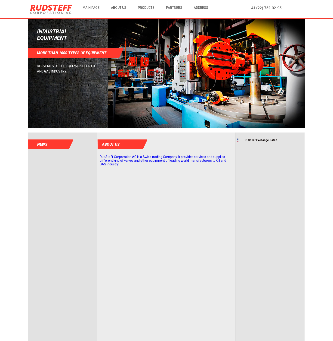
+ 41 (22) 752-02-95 (264, 8)
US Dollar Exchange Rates (260, 140)
